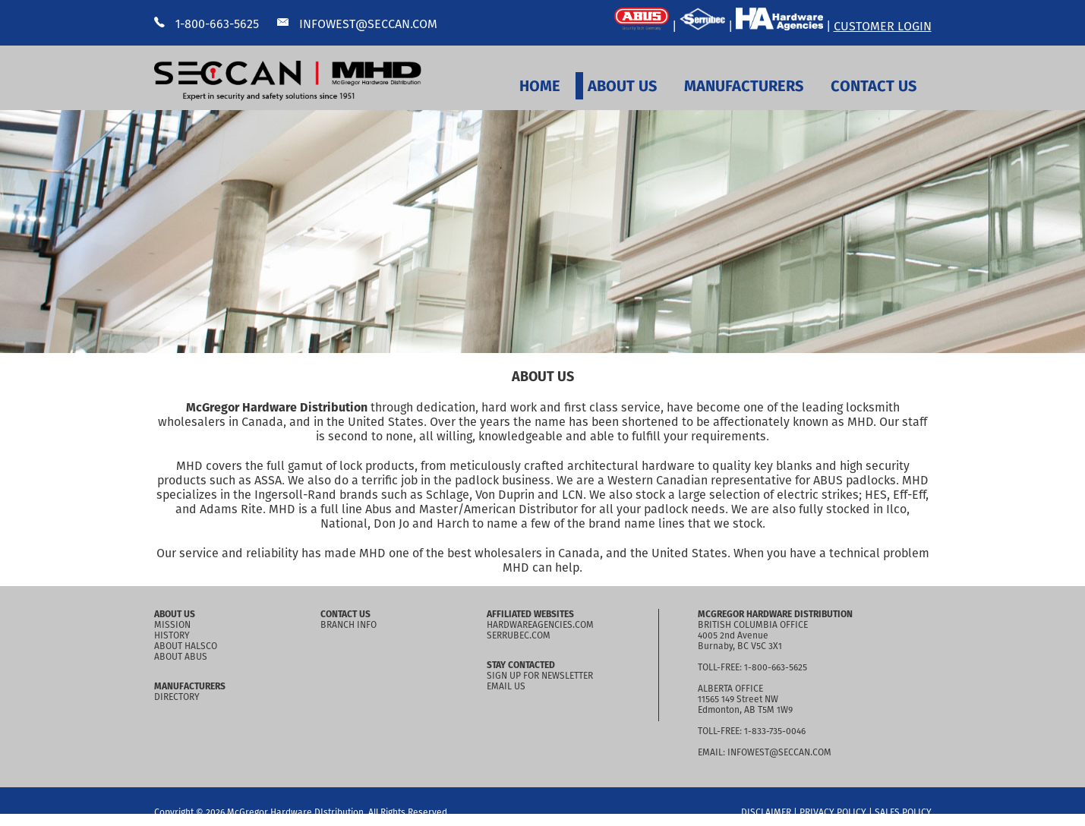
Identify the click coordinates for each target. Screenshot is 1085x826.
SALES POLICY (903, 812)
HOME (539, 86)
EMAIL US (506, 686)
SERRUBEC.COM (518, 635)
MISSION (172, 625)
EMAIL (710, 752)
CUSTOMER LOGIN (883, 26)
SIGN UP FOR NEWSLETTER (540, 675)
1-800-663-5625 (206, 24)
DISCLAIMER (766, 812)
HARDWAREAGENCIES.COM (540, 625)
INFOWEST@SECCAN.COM (357, 24)
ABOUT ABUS (180, 656)
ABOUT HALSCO (185, 646)
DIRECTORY (177, 697)
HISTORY (172, 635)
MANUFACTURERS (743, 86)
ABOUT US (622, 86)
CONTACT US (873, 86)
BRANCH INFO (348, 625)
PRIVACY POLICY (833, 812)
